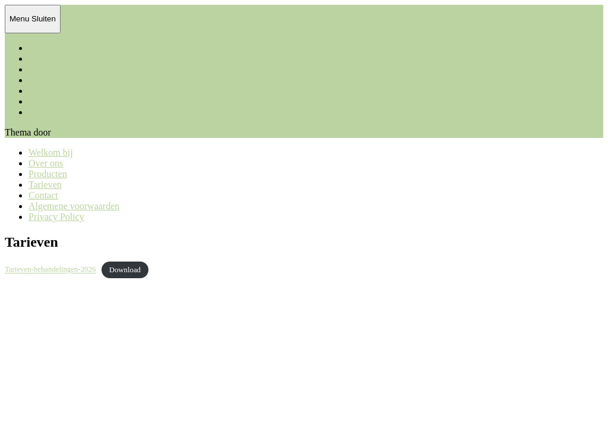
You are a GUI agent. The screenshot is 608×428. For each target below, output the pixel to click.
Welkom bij (50, 48)
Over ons (45, 59)
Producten (47, 69)
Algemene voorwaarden (73, 101)
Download (125, 270)
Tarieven (45, 80)
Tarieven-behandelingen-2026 (50, 270)
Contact (43, 91)
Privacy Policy (56, 112)
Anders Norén (79, 132)
